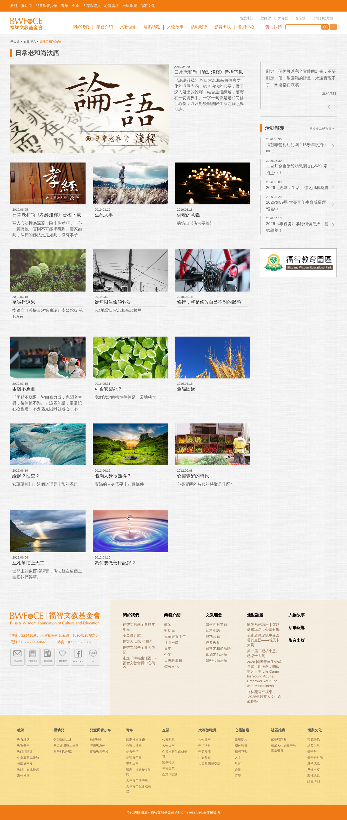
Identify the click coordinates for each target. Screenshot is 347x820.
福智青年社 (134, 757)
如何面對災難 (216, 624)
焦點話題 (255, 615)
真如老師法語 (216, 654)
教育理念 (23, 739)
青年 (167, 648)
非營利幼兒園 (62, 751)
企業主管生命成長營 (174, 754)
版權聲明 (47, 660)
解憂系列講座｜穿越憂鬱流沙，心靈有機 (263, 626)
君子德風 (313, 763)
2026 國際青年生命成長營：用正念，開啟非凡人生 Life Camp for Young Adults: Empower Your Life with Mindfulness (264, 674)
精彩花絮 (241, 751)
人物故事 (296, 615)
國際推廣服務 (135, 739)
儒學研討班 (315, 757)
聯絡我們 (333, 27)
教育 (238, 763)
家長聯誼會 (279, 739)
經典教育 (213, 642)
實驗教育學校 (99, 751)
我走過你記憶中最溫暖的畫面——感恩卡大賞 (263, 640)
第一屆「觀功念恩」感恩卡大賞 (263, 653)
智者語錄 (313, 739)
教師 (167, 624)
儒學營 (312, 751)
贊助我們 (273, 27)
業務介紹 (172, 615)
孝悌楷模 (313, 769)
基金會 (15, 41)
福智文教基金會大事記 (139, 649)
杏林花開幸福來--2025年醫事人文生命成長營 (264, 696)
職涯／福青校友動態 (138, 772)
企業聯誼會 (170, 774)
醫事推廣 (168, 762)
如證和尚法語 (216, 660)
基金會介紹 (132, 635)
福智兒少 (96, 739)
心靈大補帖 (134, 745)
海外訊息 (313, 775)
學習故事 (132, 763)
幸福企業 (168, 768)
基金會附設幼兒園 (66, 745)
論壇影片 (241, 739)
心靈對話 (168, 739)
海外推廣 (23, 775)
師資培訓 (313, 781)
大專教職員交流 (209, 763)
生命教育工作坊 (28, 757)
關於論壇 (241, 745)
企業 (167, 654)
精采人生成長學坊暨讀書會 (283, 748)
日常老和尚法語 (218, 648)
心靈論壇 (242, 730)
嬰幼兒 (169, 630)
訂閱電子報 (32, 660)
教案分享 (23, 745)
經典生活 (313, 745)
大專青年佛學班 (137, 780)
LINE (93, 660)
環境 (238, 775)
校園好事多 (25, 763)
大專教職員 (173, 660)
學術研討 (204, 745)
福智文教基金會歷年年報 (139, 626)
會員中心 (246, 27)
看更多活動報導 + (322, 128)
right (334, 106)
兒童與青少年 (175, 636)
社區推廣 (171, 642)
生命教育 (204, 757)
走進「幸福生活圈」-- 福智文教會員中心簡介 (140, 663)
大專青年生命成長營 (138, 789)
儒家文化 (171, 666)
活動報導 (296, 627)
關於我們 (131, 615)
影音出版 (296, 640)
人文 (238, 757)
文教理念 (29, 41)
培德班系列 (97, 745)
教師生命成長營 (28, 769)
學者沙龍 (204, 751)
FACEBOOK (78, 660)
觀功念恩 (213, 636)
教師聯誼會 (25, 751)
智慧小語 (213, 630)
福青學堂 (132, 751)
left (329, 106)
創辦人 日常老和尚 (138, 641)
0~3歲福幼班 (62, 739)
